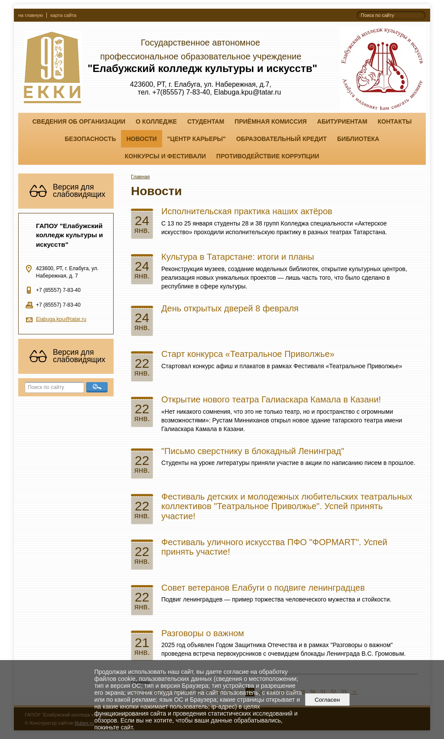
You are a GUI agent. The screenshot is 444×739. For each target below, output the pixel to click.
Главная (140, 176)
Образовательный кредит (281, 138)
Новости (141, 138)
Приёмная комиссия (271, 121)
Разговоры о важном (202, 633)
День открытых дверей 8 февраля (230, 308)
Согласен (327, 699)
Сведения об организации (78, 121)
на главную (30, 15)
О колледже (156, 121)
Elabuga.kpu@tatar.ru (61, 319)
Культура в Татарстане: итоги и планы (237, 257)
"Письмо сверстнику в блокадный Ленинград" (252, 451)
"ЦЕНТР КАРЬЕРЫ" (196, 138)
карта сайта (63, 15)
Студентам (205, 121)
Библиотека (358, 138)
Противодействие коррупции (267, 156)
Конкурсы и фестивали (165, 156)
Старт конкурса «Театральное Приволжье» (247, 354)
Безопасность (90, 138)
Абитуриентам (342, 121)
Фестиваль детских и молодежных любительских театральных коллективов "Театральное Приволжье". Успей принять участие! (286, 506)
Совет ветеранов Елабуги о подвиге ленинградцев (263, 587)
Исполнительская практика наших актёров (246, 211)
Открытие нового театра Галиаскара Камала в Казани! (271, 399)
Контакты (394, 121)
